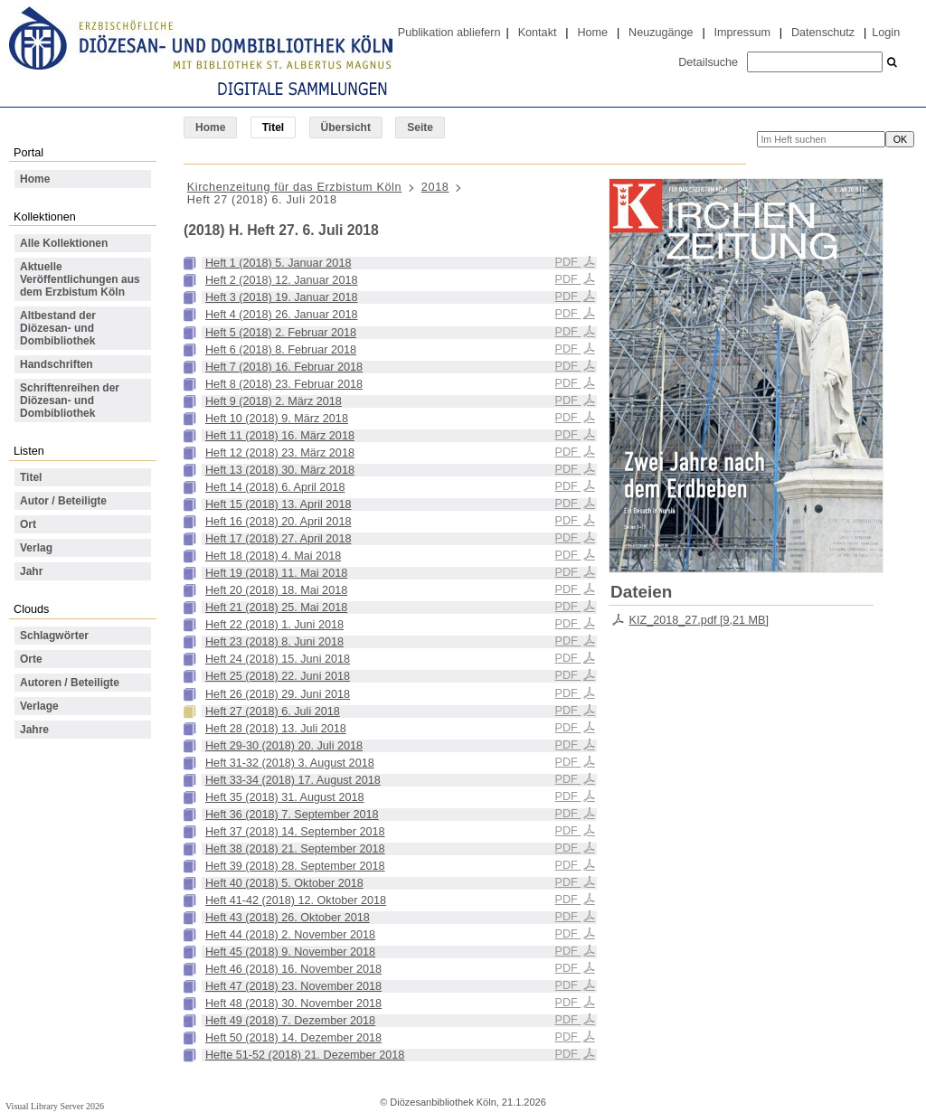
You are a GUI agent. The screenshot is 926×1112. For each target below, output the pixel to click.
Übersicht (346, 127)
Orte (31, 659)
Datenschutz (823, 32)
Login (886, 32)
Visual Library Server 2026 (54, 1106)
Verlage (39, 706)
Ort (28, 524)
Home (592, 32)
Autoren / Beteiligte (69, 682)
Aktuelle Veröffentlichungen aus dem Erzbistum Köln (80, 279)
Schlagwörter (54, 635)
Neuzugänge (661, 32)
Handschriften (56, 364)
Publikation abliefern (449, 32)
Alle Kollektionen (64, 243)
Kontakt (537, 32)
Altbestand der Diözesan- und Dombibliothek (58, 328)
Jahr (31, 571)
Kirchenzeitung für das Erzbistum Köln (294, 187)
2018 (435, 187)
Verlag (36, 548)
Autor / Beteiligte (63, 501)
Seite (420, 127)
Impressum (742, 32)
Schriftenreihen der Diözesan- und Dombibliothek (69, 400)
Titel (31, 477)
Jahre (34, 729)
